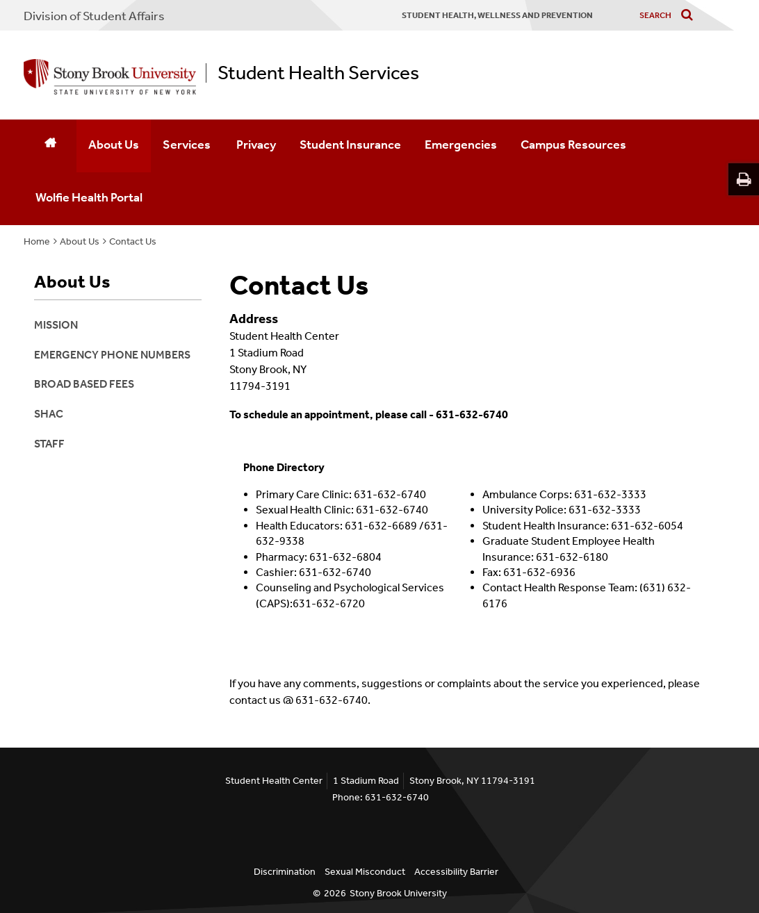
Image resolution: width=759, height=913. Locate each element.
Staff (49, 443)
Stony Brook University (398, 893)
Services (188, 144)
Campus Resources (573, 144)
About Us (113, 144)
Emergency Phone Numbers (112, 354)
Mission (56, 324)
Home (37, 241)
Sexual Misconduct (365, 872)
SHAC (48, 413)
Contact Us (132, 241)
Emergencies (461, 144)
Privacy (256, 144)
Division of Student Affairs (94, 16)
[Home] (50, 146)
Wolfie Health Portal (88, 197)
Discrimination (285, 872)
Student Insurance (350, 144)
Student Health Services (318, 73)
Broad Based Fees (84, 383)
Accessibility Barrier (456, 872)
